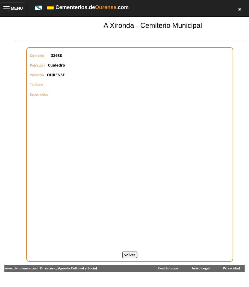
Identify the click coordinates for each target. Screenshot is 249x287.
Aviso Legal (201, 268)
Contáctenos (168, 268)
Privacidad (231, 268)
